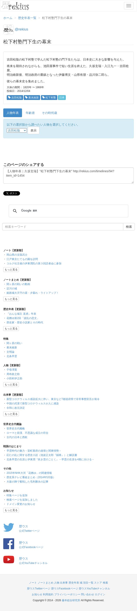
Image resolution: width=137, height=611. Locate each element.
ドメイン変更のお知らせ (21, 504)
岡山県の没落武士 (17, 254)
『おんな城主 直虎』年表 (21, 313)
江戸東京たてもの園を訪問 (22, 259)
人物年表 (13, 113)
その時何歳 (49, 113)
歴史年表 (74, 582)
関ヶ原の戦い (14, 343)
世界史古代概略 (16, 428)
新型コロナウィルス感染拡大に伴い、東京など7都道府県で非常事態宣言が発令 (53, 399)
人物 (56, 582)
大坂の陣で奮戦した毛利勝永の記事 (27, 481)
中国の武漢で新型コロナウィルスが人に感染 (33, 403)
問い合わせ (87, 594)
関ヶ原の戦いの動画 (18, 284)
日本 (61, 97)
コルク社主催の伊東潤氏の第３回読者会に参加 (34, 263)
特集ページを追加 (17, 495)
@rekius (21, 29)
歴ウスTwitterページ (38, 588)
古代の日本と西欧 (17, 437)
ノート (33, 582)
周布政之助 (13, 374)
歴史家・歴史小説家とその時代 (25, 322)
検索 (105, 582)
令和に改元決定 (16, 407)
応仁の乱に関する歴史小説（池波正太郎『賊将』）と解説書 (42, 455)
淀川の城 (12, 288)
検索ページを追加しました (22, 499)
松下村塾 (49, 97)
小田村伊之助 (14, 378)
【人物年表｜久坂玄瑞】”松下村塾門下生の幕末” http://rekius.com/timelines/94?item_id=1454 (68, 175)
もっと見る (11, 269)
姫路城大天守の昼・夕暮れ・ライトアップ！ (33, 292)
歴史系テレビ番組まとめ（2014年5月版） (31, 477)
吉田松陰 (15, 97)
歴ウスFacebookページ (64, 588)
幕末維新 (32, 97)
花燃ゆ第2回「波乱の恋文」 (23, 318)
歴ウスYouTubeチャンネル (94, 588)
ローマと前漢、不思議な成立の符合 (27, 432)
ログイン (100, 594)
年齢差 (30, 113)
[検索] (68, 210)
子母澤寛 (12, 369)
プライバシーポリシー (67, 594)
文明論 (10, 351)
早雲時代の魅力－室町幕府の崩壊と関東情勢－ (34, 450)
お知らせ (37, 594)
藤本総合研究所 (71, 600)
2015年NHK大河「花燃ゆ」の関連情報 (29, 472)
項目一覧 (88, 582)
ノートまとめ (45, 582)
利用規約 (48, 594)
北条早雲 (12, 356)
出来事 (64, 582)
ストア (98, 582)
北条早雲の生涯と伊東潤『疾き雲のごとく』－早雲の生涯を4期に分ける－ (50, 459)
